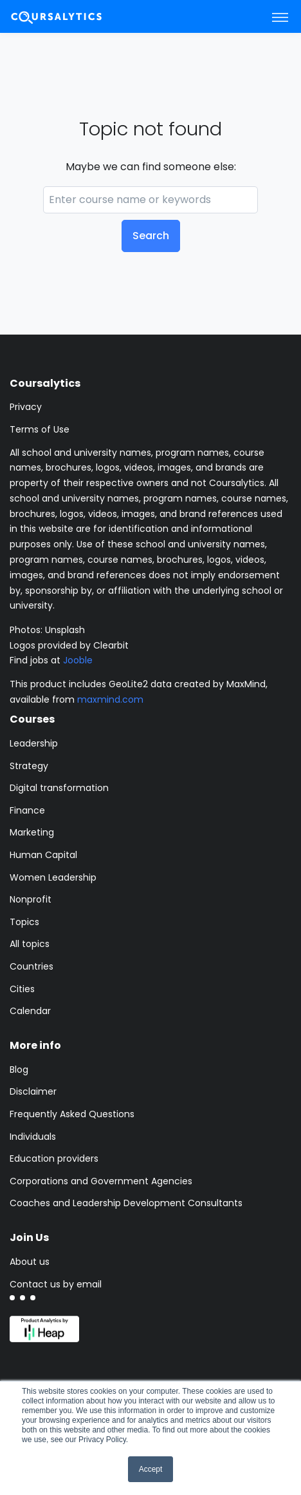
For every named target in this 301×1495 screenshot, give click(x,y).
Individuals (33, 1136)
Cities (22, 988)
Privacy (26, 406)
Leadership (34, 743)
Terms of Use (39, 429)
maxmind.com (110, 699)
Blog (19, 1069)
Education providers (54, 1158)
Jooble (78, 660)
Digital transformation (59, 787)
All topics (30, 943)
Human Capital (43, 854)
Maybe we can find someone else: (151, 166)
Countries (31, 966)
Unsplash (65, 629)
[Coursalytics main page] (71, 16)
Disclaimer (33, 1091)
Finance (27, 810)
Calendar (30, 1010)
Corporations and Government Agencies (101, 1181)
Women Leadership (53, 877)
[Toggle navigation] (280, 16)
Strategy (29, 765)
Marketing (32, 832)
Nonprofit (30, 899)
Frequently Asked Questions (72, 1114)
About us (30, 1261)
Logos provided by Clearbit (69, 645)
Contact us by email (56, 1284)
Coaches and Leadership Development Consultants (126, 1203)
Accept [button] (151, 1469)
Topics (24, 921)
